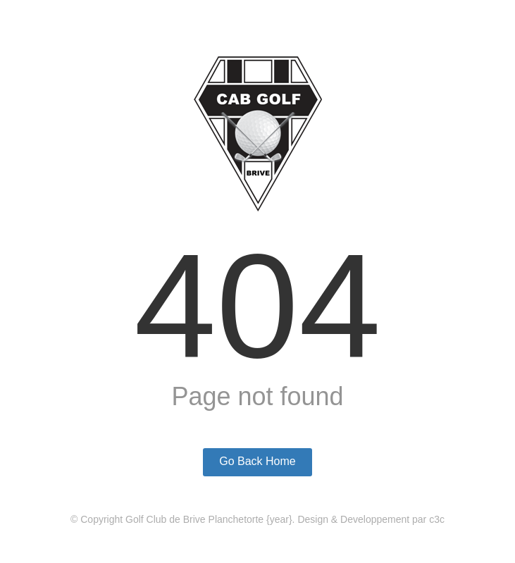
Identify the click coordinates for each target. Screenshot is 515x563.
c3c (437, 519)
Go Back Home (257, 461)
